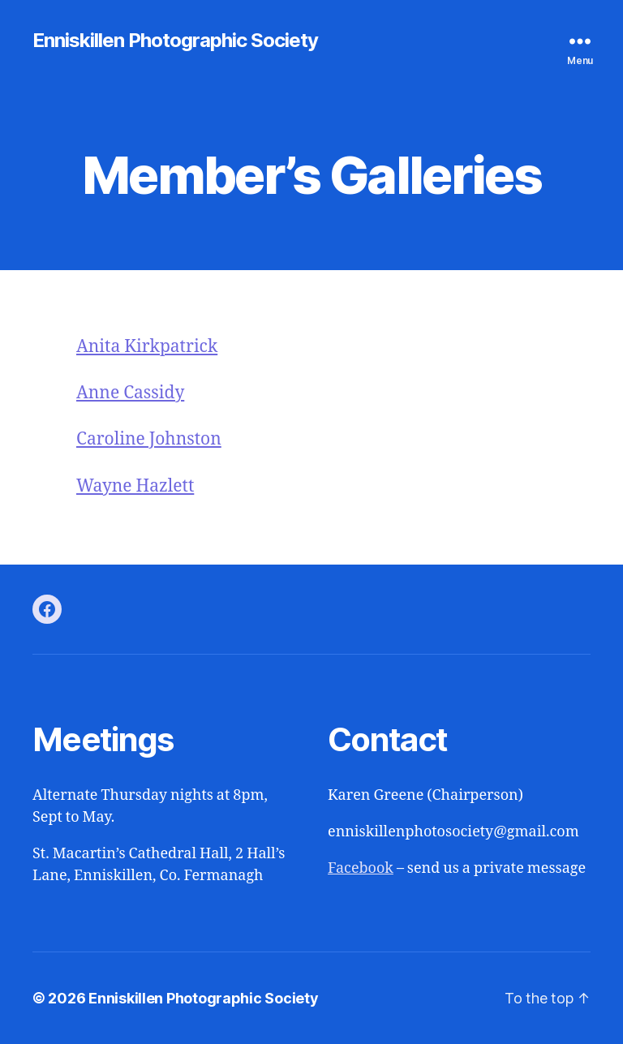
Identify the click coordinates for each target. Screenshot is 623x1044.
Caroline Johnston (148, 439)
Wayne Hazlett (135, 486)
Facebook (360, 868)
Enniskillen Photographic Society (175, 40)
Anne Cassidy (130, 393)
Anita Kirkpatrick (146, 347)
